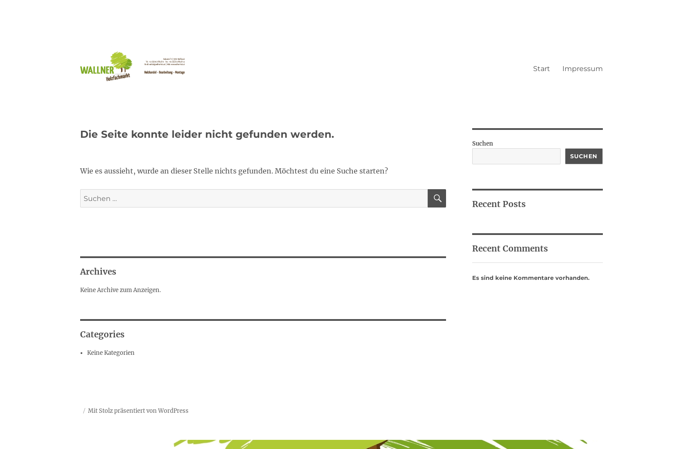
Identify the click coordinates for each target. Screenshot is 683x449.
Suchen (482, 143)
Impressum (582, 69)
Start (541, 69)
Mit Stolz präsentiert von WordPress (138, 411)
